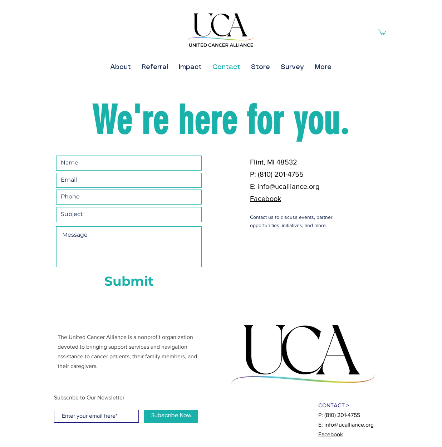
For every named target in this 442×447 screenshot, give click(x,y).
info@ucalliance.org (288, 186)
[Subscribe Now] (171, 416)
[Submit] (129, 281)
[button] (382, 32)
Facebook (265, 198)
